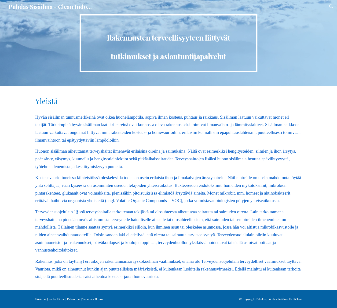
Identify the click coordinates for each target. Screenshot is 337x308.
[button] (331, 6)
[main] (168, 43)
